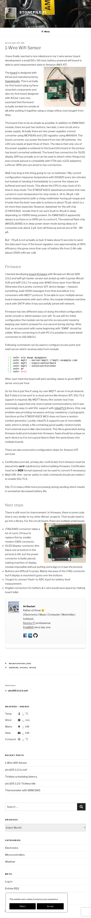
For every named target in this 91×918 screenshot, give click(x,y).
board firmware (38, 274)
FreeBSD (28, 627)
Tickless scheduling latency (21, 776)
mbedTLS (60, 408)
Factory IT (29, 623)
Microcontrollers (20, 664)
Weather (10, 861)
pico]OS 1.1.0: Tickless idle (20, 783)
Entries (12, 888)
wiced (32, 668)
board (13, 72)
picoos (24, 668)
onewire (14, 668)
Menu (45, 31)
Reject (22, 906)
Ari (23, 43)
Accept (50, 906)
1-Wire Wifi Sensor (16, 762)
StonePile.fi (33, 12)
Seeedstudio (12, 81)
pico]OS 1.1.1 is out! (16, 769)
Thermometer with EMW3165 (22, 790)
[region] (37, 902)
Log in (8, 881)
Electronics (11, 847)
